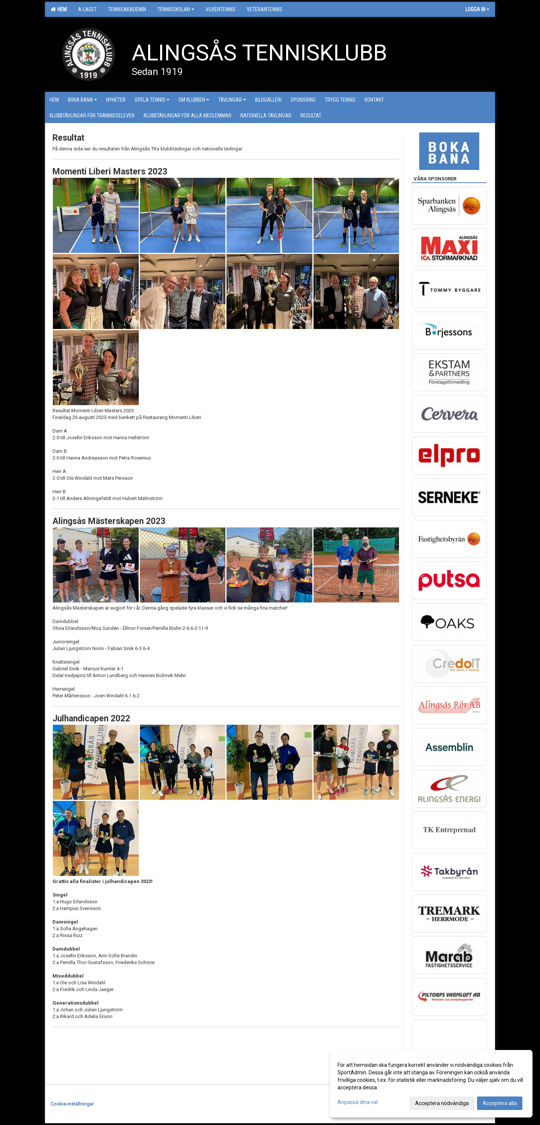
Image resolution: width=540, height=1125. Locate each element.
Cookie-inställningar (72, 1104)
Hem (59, 9)
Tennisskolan (176, 9)
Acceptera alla (500, 1103)
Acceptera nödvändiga (442, 1103)
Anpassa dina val (358, 1102)
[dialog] (431, 1083)
